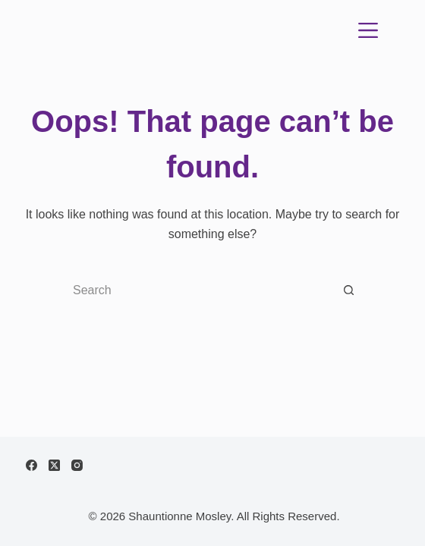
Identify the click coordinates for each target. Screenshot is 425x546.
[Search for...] (197, 290)
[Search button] (349, 290)
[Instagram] (77, 465)
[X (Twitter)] (54, 465)
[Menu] (368, 30)
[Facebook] (31, 465)
